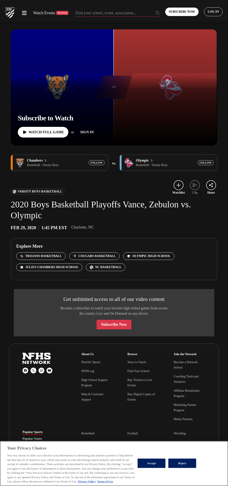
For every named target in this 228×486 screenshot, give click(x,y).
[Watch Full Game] (43, 132)
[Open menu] (24, 13)
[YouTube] (49, 370)
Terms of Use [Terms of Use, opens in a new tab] (105, 481)
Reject (182, 463)
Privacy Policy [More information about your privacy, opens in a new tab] (87, 481)
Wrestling (180, 433)
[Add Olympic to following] (205, 162)
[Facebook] (25, 370)
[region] (114, 463)
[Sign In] (87, 132)
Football (132, 433)
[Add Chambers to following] (97, 162)
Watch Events (50, 13)
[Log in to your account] (213, 11)
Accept (151, 463)
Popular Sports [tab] (32, 432)
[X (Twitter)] (33, 370)
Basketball (87, 433)
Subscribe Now (114, 324)
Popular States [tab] (32, 438)
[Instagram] (41, 370)
